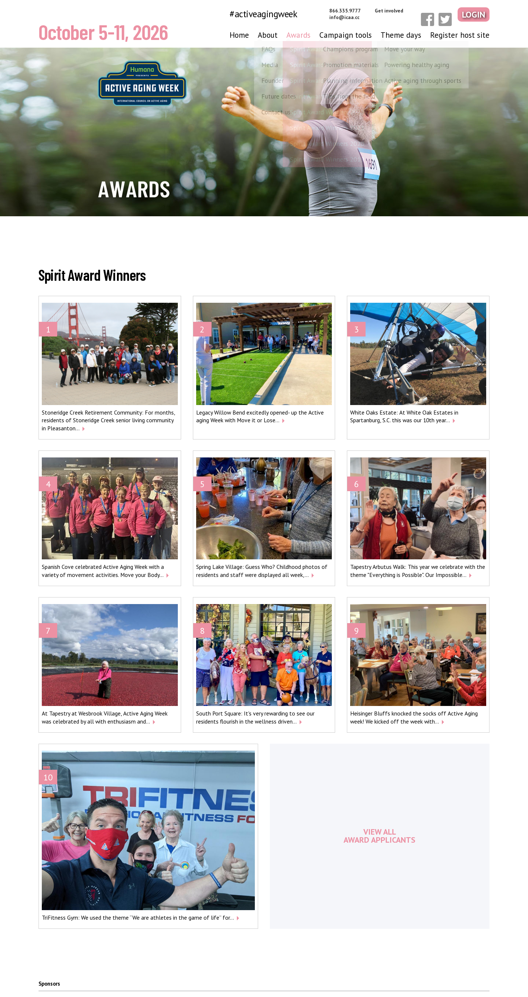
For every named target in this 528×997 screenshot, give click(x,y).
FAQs (350, 977)
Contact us (477, 977)
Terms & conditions (431, 977)
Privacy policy (382, 977)
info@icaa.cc (353, 17)
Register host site (459, 35)
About (268, 35)
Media (326, 977)
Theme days (401, 35)
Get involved (398, 10)
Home (239, 35)
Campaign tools (345, 35)
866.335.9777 (354, 10)
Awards (298, 35)
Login (475, 14)
